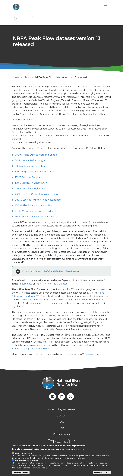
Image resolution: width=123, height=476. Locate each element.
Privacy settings (61, 442)
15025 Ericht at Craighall (28, 177)
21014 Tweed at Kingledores (30, 188)
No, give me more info (74, 449)
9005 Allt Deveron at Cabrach (31, 166)
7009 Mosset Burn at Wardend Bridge (36, 154)
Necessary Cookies (23, 453)
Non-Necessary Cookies (26, 460)
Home (15, 77)
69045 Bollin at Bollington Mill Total (34, 216)
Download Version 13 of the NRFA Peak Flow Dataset (51, 271)
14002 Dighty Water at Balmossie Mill (35, 171)
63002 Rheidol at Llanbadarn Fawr (34, 205)
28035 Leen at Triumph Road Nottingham (38, 199)
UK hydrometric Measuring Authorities (48, 315)
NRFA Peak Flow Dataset (53, 283)
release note (25, 283)
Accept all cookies (101, 472)
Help (61, 427)
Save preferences (21, 472)
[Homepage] (61, 383)
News (27, 77)
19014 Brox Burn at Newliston (31, 183)
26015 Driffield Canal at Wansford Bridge (37, 194)
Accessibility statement (61, 409)
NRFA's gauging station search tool (31, 348)
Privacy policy (61, 434)
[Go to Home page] (16, 6)
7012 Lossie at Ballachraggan (30, 160)
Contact (61, 415)
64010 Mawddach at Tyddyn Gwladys (35, 211)
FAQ (61, 421)
